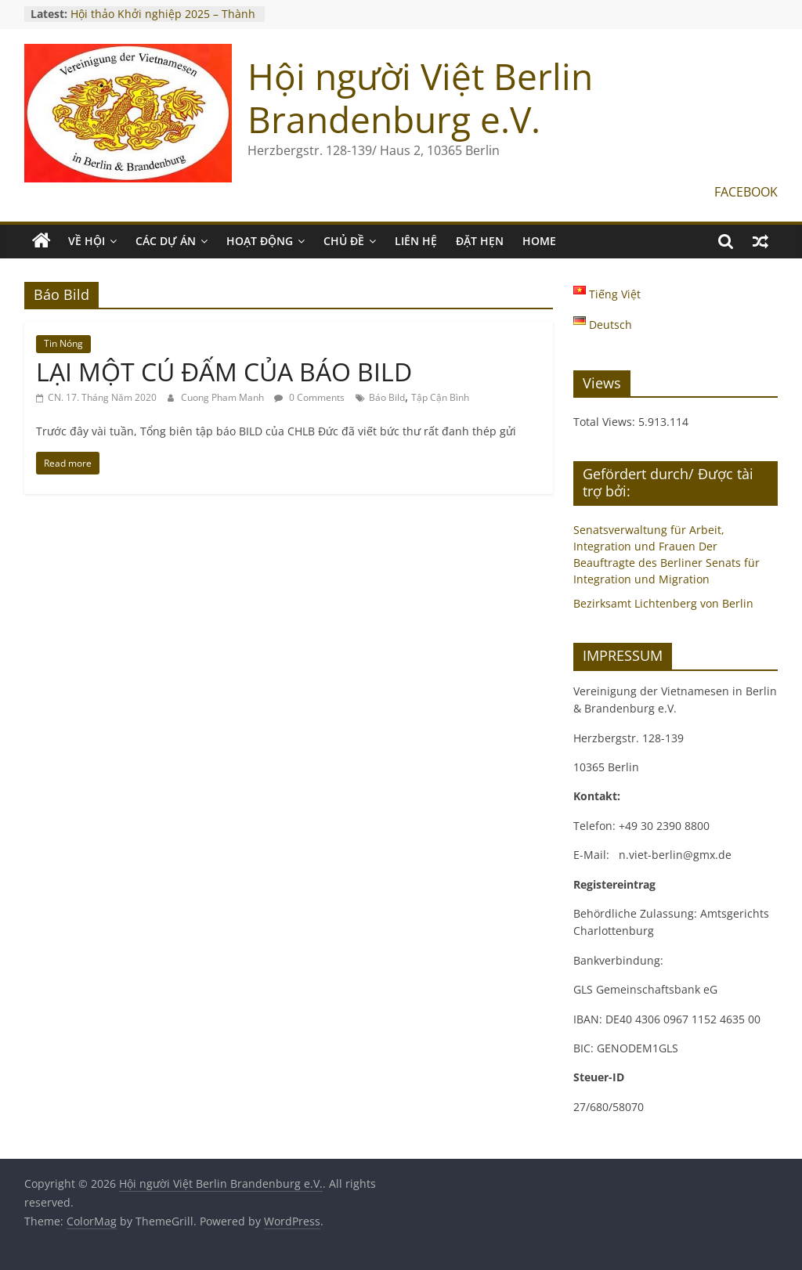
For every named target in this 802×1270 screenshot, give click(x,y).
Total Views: (605, 421)
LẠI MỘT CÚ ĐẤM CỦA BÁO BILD (224, 371)
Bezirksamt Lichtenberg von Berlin (663, 603)
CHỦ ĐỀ (343, 240)
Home (539, 240)
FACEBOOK (746, 191)
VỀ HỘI (86, 240)
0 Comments (309, 397)
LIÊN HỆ (416, 240)
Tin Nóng (63, 343)
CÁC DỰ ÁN (165, 240)
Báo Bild (387, 397)
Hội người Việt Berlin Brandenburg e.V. (420, 97)
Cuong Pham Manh (223, 397)
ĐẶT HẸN (480, 240)
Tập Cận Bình (440, 397)
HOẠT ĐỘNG (259, 240)
